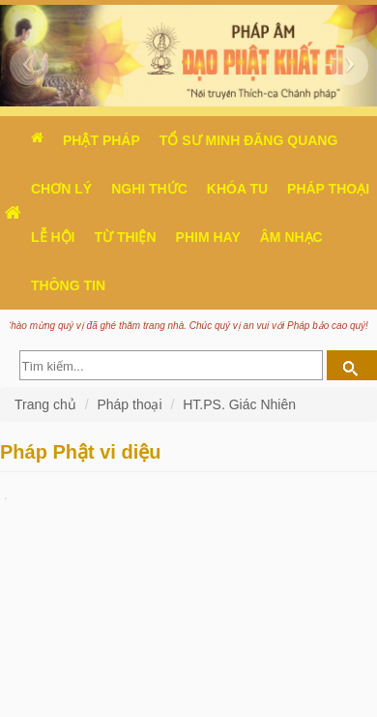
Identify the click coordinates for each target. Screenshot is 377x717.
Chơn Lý (61, 188)
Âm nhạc (291, 237)
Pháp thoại (129, 404)
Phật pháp (101, 140)
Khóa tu (237, 188)
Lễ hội (52, 237)
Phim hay (208, 237)
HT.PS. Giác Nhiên (239, 404)
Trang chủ (47, 404)
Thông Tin (68, 285)
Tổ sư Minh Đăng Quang (249, 140)
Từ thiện (125, 237)
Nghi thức (149, 188)
